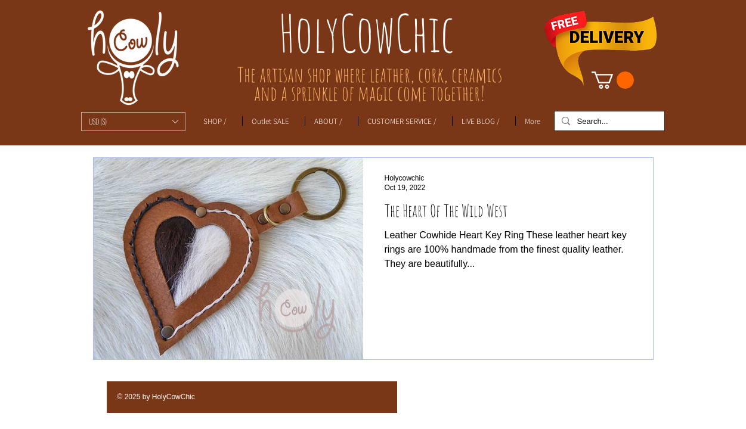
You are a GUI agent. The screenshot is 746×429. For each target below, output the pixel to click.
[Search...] (608, 121)
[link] (613, 80)
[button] (133, 121)
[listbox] (133, 121)
